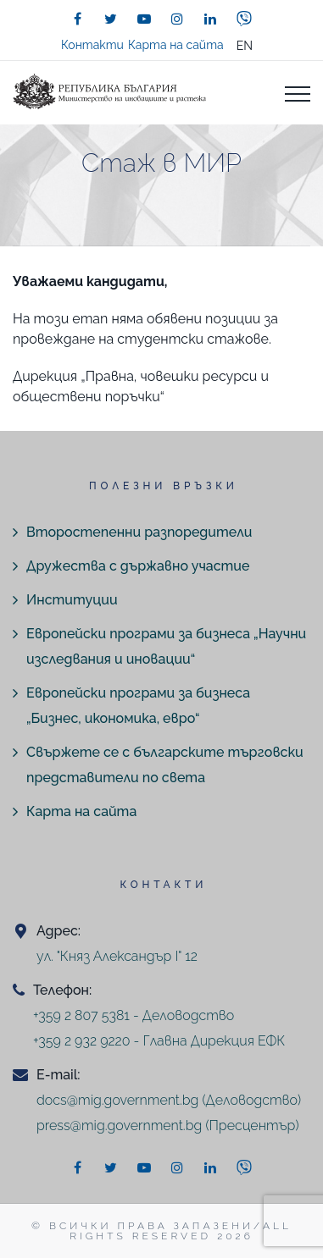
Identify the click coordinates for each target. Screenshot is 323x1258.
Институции (72, 600)
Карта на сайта (176, 45)
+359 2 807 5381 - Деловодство (133, 1015)
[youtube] (144, 18)
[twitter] (111, 18)
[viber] (244, 18)
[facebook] (78, 18)
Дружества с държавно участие (137, 566)
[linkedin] (210, 18)
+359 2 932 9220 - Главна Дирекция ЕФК (159, 1041)
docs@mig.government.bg (117, 1100)
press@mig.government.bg (119, 1125)
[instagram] (177, 18)
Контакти (92, 45)
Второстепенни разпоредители (139, 532)
